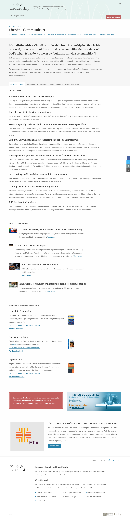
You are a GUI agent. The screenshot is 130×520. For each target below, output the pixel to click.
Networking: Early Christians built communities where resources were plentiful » (47, 124)
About (94, 460)
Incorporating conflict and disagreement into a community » (38, 174)
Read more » (51, 237)
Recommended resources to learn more (64, 84)
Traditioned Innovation (106, 35)
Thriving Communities (44, 492)
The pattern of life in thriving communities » (30, 111)
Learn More (54, 446)
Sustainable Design (74, 35)
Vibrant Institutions (90, 35)
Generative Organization (37, 35)
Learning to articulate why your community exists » (33, 186)
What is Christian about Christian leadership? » (31, 96)
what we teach (32, 398)
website (15, 344)
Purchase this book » (16, 328)
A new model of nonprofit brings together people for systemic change (53, 283)
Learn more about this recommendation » (24, 325)
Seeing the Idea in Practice (36, 84)
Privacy (10, 514)
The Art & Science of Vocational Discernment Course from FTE (83, 423)
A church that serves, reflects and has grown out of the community (50, 229)
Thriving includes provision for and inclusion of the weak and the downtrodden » (48, 155)
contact (46, 400)
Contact (102, 460)
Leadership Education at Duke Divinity (30, 403)
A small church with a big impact (30, 245)
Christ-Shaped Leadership (17, 35)
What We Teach (15, 26)
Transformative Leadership (56, 35)
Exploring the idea (16, 84)
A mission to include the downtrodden (40, 264)
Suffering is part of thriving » (22, 202)
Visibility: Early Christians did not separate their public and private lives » (44, 139)
